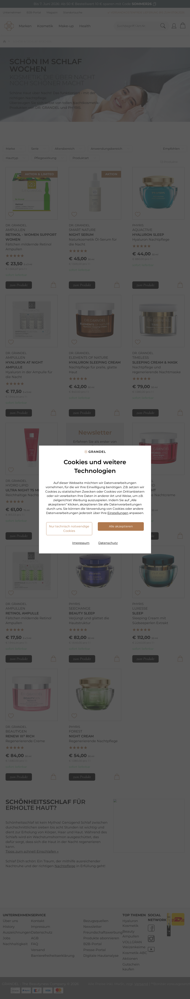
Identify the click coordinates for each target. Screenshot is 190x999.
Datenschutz (108, 543)
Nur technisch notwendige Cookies (69, 529)
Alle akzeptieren (121, 526)
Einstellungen (117, 513)
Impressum (80, 543)
